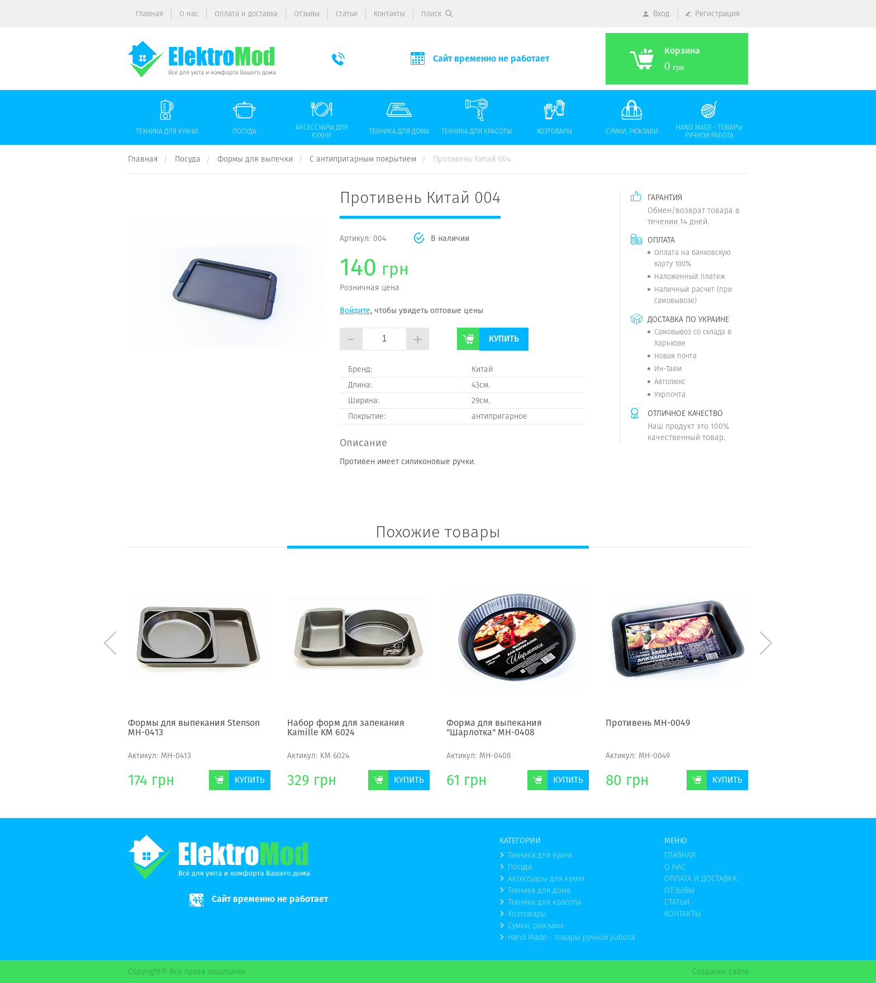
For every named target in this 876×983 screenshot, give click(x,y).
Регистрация (717, 13)
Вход (661, 13)
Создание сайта (720, 971)
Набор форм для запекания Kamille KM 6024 (345, 728)
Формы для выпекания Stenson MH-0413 (194, 728)
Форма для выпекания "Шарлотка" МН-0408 (494, 728)
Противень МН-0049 (648, 723)
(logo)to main (201, 59)
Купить (504, 338)
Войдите (355, 310)
